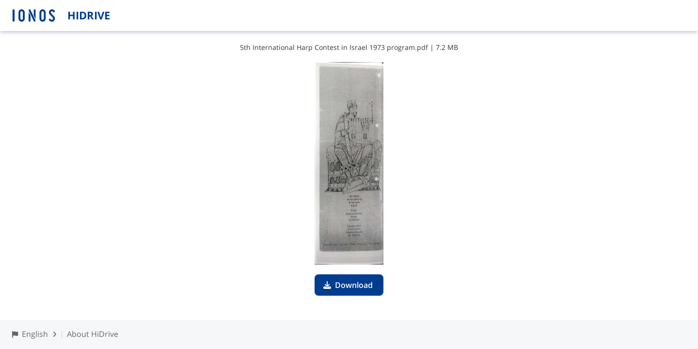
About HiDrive (92, 334)
